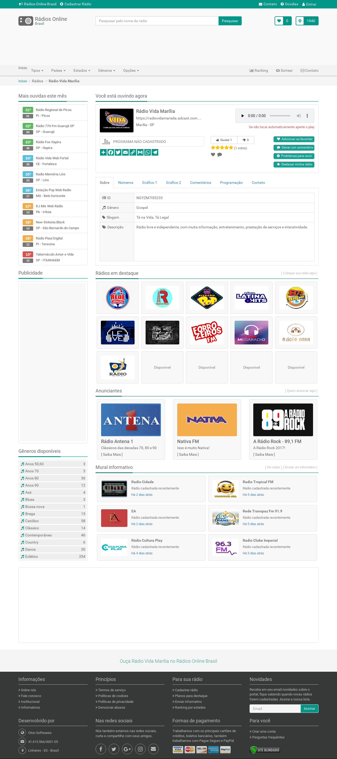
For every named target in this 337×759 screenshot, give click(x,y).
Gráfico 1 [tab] (149, 182)
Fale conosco (30, 696)
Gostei (224, 140)
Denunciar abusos (111, 707)
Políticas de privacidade (115, 702)
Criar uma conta (263, 731)
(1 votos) (240, 148)
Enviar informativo (188, 702)
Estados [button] (81, 70)
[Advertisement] (168, 45)
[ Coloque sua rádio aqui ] (299, 273)
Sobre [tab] (104, 182)
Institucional (29, 702)
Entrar (309, 4)
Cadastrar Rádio (75, 4)
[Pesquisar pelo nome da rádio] (157, 20)
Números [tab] (125, 182)
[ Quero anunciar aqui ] (301, 390)
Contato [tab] (258, 182)
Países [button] (58, 70)
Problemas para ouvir (294, 156)
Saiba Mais (112, 454)
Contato (268, 4)
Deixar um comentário (295, 147)
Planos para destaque (190, 696)
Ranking (259, 70)
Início (22, 81)
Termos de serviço (111, 690)
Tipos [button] (37, 70)
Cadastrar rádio (186, 690)
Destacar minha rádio (294, 164)
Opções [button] (131, 70)
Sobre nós (28, 690)
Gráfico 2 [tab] (173, 182)
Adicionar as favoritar (295, 139)
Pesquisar (230, 21)
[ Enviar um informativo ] (300, 467)
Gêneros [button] (106, 70)
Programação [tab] (231, 182)
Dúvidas (289, 4)
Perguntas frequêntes (268, 737)
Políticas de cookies (112, 696)
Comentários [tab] (200, 182)
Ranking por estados (190, 707)
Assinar (309, 708)
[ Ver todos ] (273, 467)
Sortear (284, 70)
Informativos (30, 707)
